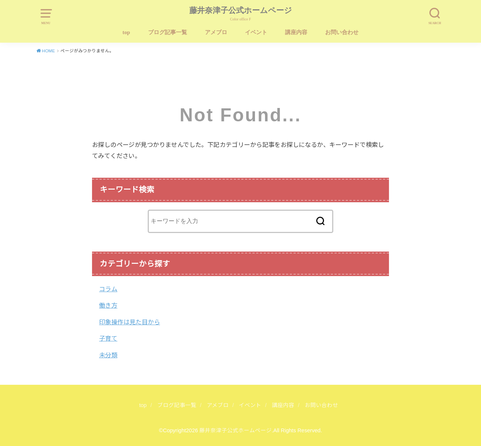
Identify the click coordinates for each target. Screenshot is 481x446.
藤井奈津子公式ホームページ (240, 10)
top (126, 32)
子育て (108, 338)
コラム (108, 289)
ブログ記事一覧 (167, 32)
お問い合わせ (342, 32)
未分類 (108, 355)
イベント (256, 32)
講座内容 (296, 32)
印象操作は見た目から (129, 322)
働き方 (108, 305)
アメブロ (216, 32)
